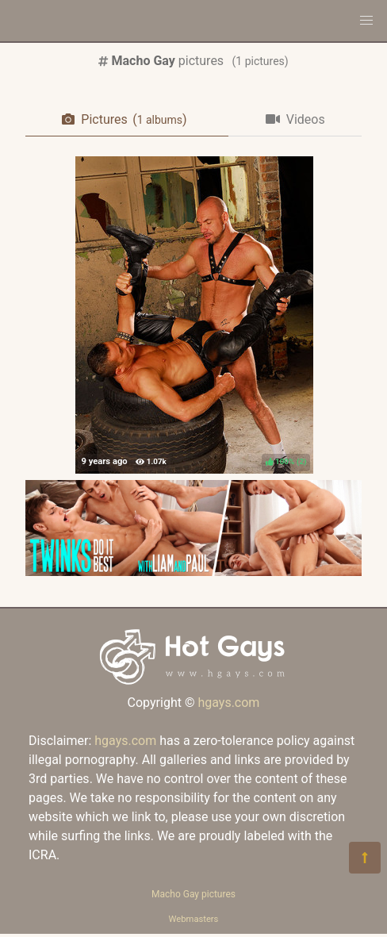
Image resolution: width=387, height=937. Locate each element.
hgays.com (228, 702)
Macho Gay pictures (193, 894)
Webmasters (194, 919)
